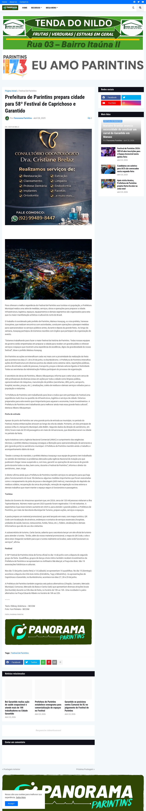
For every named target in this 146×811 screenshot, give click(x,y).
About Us (13, 2)
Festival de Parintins (27, 91)
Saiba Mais (21, 797)
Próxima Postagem (84, 769)
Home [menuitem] (24, 8)
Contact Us (24, 2)
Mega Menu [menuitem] (51, 8)
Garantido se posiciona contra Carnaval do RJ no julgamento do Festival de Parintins (77, 706)
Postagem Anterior (12, 769)
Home (4, 2)
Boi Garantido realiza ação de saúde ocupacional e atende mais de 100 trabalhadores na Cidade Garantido (17, 707)
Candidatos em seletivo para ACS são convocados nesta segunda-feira (128, 169)
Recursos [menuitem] (35, 8)
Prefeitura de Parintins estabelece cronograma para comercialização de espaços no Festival (48, 706)
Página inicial (11, 91)
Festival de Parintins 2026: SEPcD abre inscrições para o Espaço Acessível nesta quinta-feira (128, 152)
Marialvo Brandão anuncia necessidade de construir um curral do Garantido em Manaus (120, 131)
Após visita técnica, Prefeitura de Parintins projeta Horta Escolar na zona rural (127, 184)
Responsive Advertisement (48, 730)
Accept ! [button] (11, 803)
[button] (133, 7)
